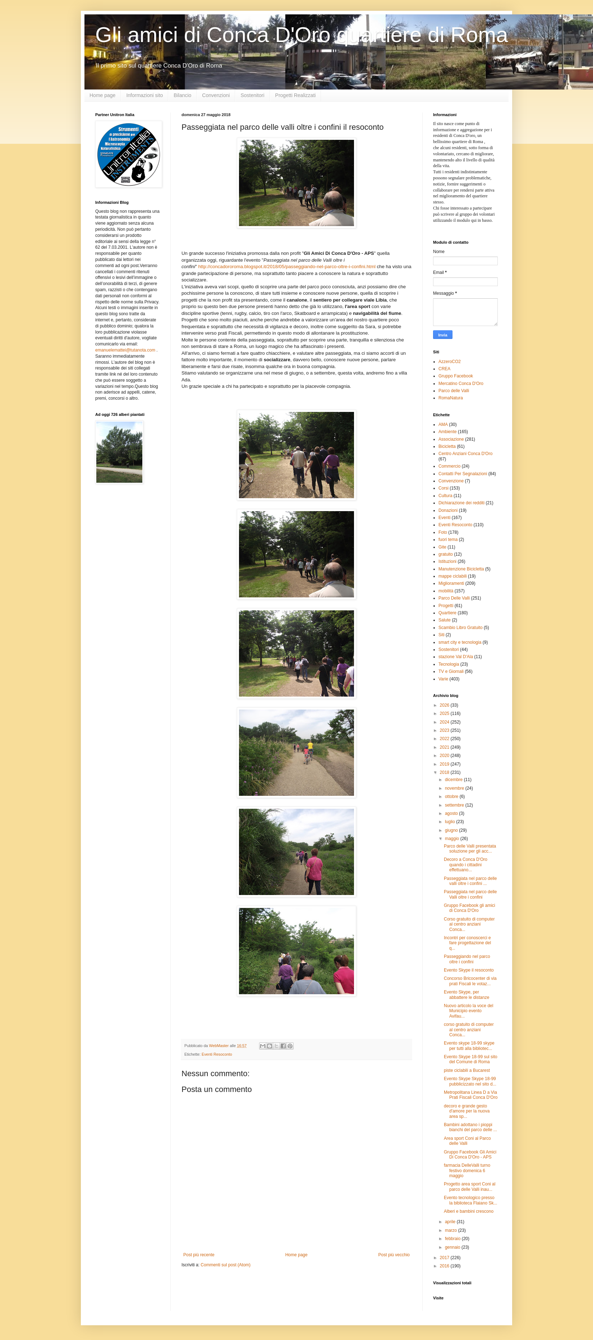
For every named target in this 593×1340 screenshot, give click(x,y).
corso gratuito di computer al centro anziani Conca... (469, 1029)
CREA (444, 368)
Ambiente (447, 431)
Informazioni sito (144, 95)
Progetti (445, 605)
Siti (441, 634)
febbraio (453, 1238)
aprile (451, 1221)
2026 (445, 705)
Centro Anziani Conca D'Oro (465, 453)
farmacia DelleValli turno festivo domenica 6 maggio (467, 1170)
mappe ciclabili (452, 576)
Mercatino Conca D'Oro (460, 383)
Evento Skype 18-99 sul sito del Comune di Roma (470, 1059)
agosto (452, 813)
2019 (445, 764)
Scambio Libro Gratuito (460, 627)
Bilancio (182, 95)
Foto (442, 532)
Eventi (444, 517)
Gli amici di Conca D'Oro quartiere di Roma (301, 35)
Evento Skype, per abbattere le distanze (466, 995)
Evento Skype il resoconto (469, 970)
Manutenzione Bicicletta (461, 569)
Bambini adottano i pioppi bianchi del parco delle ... (470, 1127)
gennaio (453, 1247)
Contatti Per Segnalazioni (462, 473)
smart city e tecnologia (459, 642)
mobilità (445, 590)
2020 (445, 755)
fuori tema (448, 539)
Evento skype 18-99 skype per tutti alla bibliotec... (469, 1046)
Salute (444, 620)
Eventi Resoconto (217, 1054)
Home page (102, 95)
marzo (451, 1230)
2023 (445, 730)
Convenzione (451, 480)
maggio (452, 838)
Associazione (451, 439)
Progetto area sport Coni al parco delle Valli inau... (469, 1186)
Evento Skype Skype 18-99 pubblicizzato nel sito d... (470, 1081)
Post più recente (199, 1254)
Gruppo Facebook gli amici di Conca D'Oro (469, 908)
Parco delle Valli (453, 390)
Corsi (443, 488)
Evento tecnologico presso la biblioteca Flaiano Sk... (470, 1200)
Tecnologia (448, 664)
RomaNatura (450, 397)
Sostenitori (252, 95)
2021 (445, 747)
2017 (445, 1257)
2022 (445, 738)
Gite (442, 547)
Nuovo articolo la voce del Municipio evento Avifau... (468, 1011)
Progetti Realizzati (295, 95)
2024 (445, 722)
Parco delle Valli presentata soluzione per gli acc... (470, 849)
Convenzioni (216, 95)
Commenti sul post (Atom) (225, 1264)
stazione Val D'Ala (455, 656)
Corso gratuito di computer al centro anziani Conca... (469, 924)
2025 (445, 713)
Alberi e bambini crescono (468, 1211)
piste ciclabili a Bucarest (467, 1070)
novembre (455, 788)
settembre (455, 805)
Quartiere (447, 612)
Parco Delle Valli (454, 598)
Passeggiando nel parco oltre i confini (467, 959)
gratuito (445, 554)
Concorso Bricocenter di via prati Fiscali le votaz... (470, 981)
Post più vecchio (394, 1254)
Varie (443, 679)
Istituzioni (447, 561)
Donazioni (448, 510)
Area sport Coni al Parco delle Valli (467, 1141)
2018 (445, 772)
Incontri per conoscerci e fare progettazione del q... (467, 943)
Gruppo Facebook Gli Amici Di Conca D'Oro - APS (470, 1154)
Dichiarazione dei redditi (461, 502)
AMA (443, 424)
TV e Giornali (451, 671)
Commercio (449, 466)
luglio (450, 821)
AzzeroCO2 (449, 361)
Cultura (445, 495)
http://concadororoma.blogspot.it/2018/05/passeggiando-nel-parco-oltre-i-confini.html (286, 266)
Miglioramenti (451, 583)
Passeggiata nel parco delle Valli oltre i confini (470, 894)
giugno (452, 830)
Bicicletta (447, 446)
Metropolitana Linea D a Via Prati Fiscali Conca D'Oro (470, 1095)
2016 (445, 1265)
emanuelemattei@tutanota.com (125, 350)
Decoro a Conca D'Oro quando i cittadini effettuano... (465, 864)
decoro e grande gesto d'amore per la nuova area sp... (466, 1111)
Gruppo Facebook (455, 375)
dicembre (454, 779)
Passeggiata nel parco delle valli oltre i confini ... (470, 881)
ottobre (452, 796)
